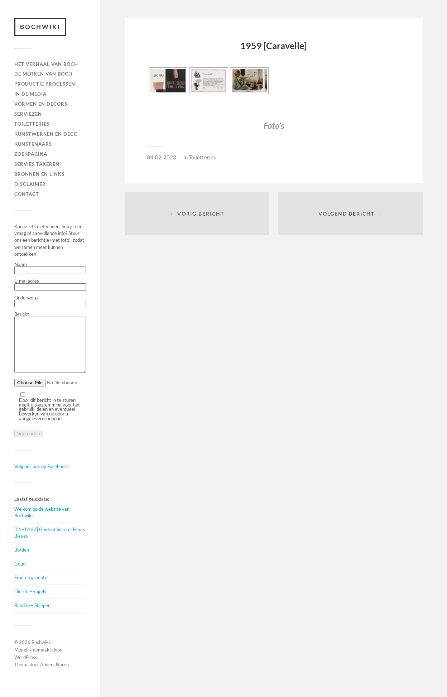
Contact (26, 194)
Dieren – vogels (30, 602)
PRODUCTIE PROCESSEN (44, 84)
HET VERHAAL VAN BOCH (46, 64)
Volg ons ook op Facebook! (41, 477)
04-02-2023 (161, 157)
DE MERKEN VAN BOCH (43, 74)
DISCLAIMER (30, 184)
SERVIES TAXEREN (36, 164)
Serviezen (28, 114)
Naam (50, 268)
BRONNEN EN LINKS (39, 174)
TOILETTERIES (31, 124)
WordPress (25, 668)
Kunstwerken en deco (46, 134)
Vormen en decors (40, 104)
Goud (19, 574)
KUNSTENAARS (33, 144)
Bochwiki (40, 26)
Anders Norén (54, 675)
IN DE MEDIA (30, 94)
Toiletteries (202, 157)
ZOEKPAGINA (30, 154)
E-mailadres (50, 285)
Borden (21, 560)
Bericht (50, 348)
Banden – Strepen (32, 616)
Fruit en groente (30, 588)
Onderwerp (50, 301)
